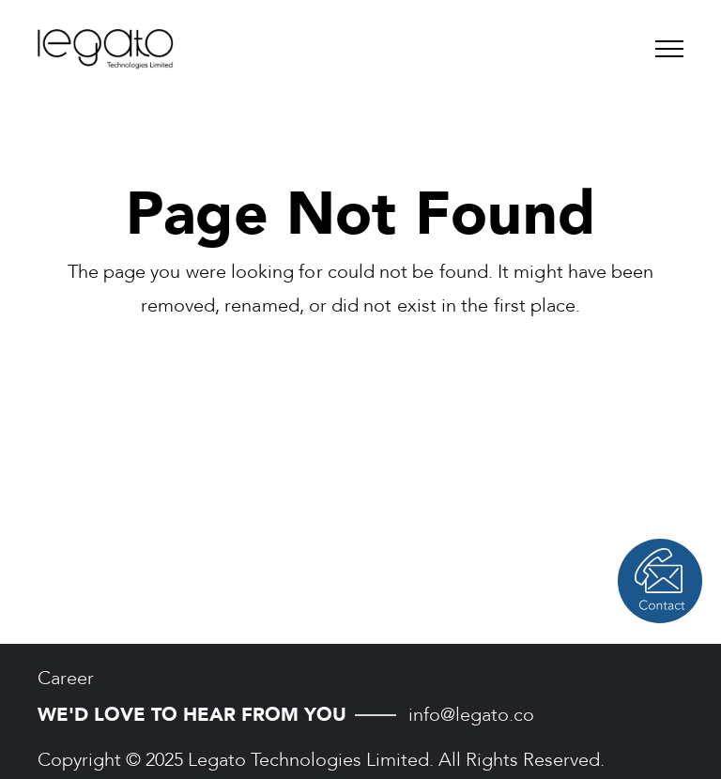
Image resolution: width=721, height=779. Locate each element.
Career (66, 678)
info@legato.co (471, 714)
